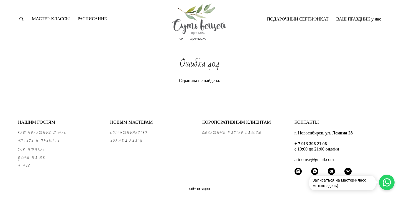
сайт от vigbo (199, 189)
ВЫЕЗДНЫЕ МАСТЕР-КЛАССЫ (232, 133)
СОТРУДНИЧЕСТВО (128, 133)
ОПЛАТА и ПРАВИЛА (39, 141)
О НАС (24, 166)
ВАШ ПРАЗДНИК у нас (358, 22)
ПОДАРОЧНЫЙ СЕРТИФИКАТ (297, 22)
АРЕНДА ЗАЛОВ (126, 141)
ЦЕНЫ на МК (31, 157)
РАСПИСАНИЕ (92, 22)
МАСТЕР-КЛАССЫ (51, 22)
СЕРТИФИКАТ (32, 149)
